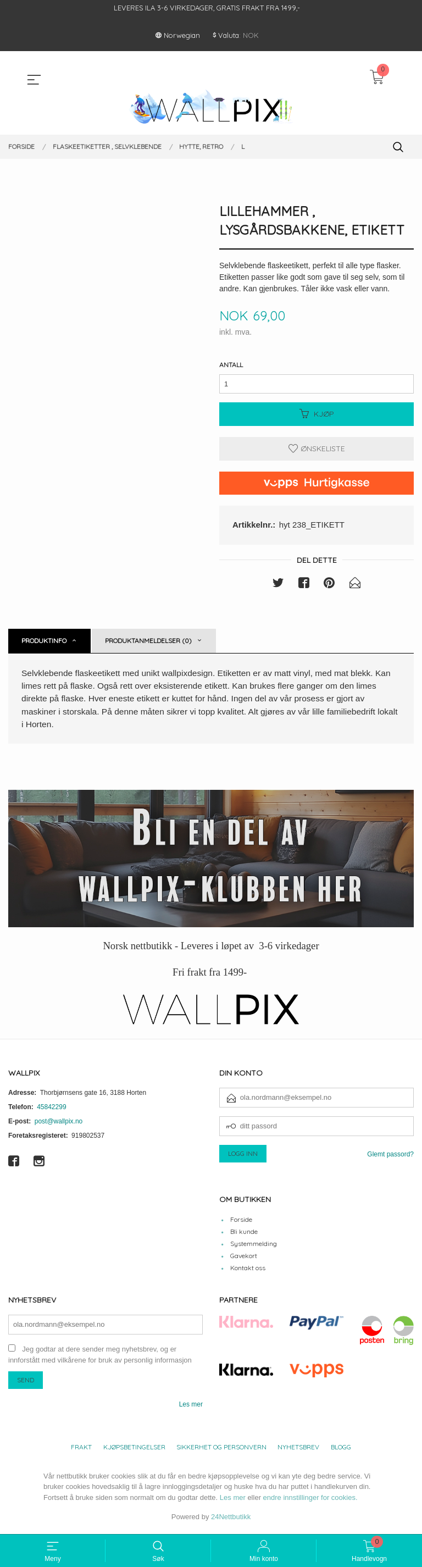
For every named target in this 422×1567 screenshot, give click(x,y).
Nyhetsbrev (298, 1450)
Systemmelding (253, 1247)
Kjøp (316, 415)
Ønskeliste (316, 450)
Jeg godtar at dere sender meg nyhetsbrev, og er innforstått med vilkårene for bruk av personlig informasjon (100, 1357)
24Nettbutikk (231, 1520)
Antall (231, 365)
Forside (241, 1223)
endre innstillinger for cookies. (310, 1500)
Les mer (191, 1407)
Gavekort (243, 1259)
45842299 (51, 1110)
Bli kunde (244, 1235)
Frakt (81, 1450)
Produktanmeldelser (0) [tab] (148, 642)
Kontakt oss (247, 1271)
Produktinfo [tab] (43, 642)
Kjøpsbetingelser (134, 1450)
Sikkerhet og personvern (221, 1450)
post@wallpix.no (59, 1124)
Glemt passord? (390, 1157)
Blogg (341, 1450)
